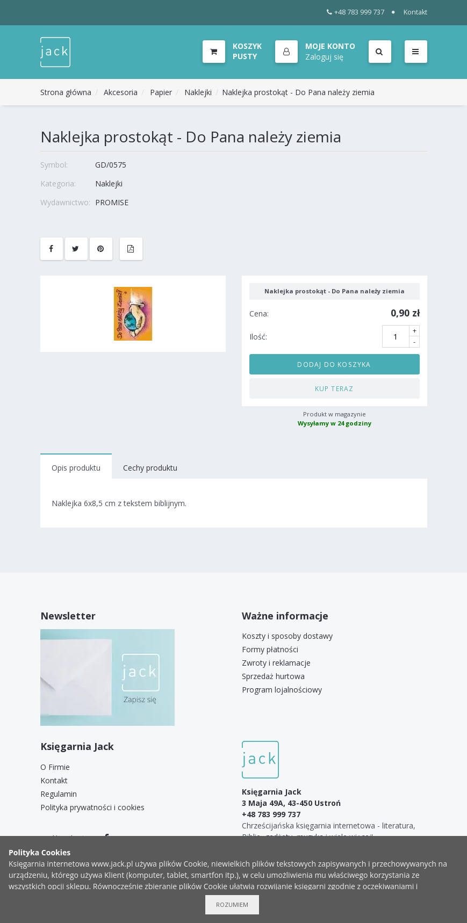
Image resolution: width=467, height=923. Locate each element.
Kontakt (415, 12)
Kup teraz (334, 388)
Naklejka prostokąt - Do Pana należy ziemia (298, 92)
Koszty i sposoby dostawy (287, 636)
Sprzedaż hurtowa (273, 676)
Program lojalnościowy (282, 689)
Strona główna (65, 92)
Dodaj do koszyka (334, 364)
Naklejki (198, 92)
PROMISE (111, 202)
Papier (161, 92)
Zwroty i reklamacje (276, 663)
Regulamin (58, 794)
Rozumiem (232, 904)
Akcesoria (121, 92)
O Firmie (55, 767)
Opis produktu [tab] (76, 468)
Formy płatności (270, 649)
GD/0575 (110, 165)
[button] (315, 52)
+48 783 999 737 (355, 12)
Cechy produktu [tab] (150, 468)
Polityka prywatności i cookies (92, 807)
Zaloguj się (324, 57)
